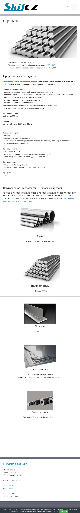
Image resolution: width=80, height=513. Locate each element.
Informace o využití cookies (50, 511)
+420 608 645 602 (10, 486)
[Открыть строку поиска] (68, 7)
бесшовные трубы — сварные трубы (19, 81)
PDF (29, 63)
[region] (40, 42)
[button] (6, 42)
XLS (34, 63)
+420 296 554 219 (10, 488)
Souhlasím (64, 511)
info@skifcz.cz (15, 481)
